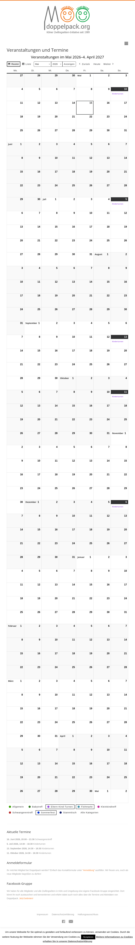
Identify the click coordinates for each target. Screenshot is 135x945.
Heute (96, 64)
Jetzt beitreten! (26, 898)
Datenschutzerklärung (63, 914)
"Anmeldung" (88, 870)
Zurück (84, 64)
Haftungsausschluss (88, 914)
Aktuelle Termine (19, 832)
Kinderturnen (39, 844)
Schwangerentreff (43, 839)
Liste (26, 64)
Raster (13, 64)
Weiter (109, 64)
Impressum (42, 914)
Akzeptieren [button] (88, 937)
